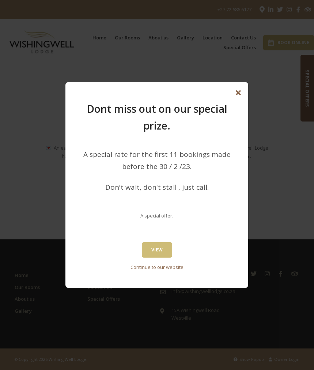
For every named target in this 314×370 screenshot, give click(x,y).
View (157, 250)
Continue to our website (157, 267)
